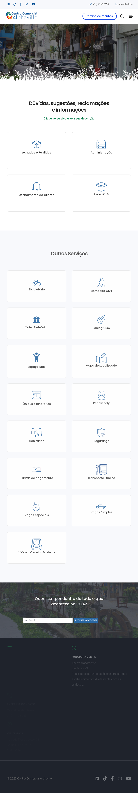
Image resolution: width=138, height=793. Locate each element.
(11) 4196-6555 (101, 4)
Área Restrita (126, 4)
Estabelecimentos (99, 16)
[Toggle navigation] (131, 16)
